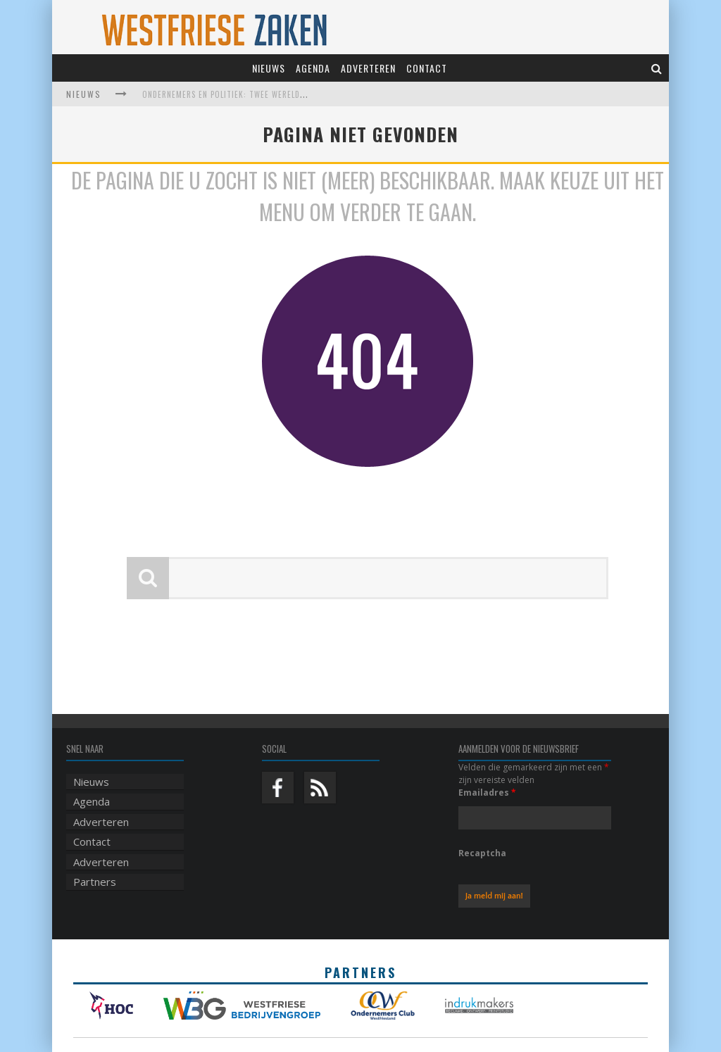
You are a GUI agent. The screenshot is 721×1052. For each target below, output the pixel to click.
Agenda (313, 68)
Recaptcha (482, 853)
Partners (94, 882)
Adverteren (368, 68)
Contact (426, 68)
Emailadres (487, 793)
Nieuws (268, 68)
